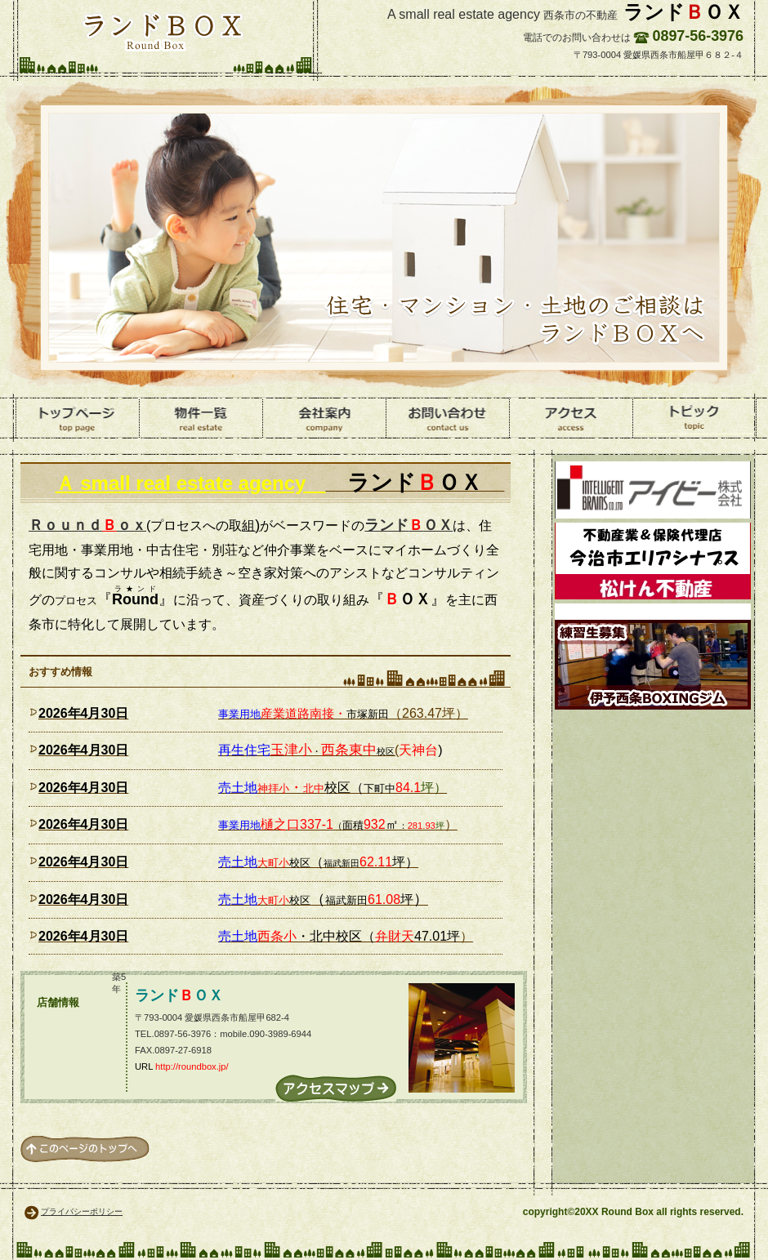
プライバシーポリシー (82, 1211)
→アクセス (335, 1088)
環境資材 (653, 490)
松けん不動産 (653, 561)
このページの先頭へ (85, 1149)
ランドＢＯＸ (163, 31)
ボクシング (653, 656)
